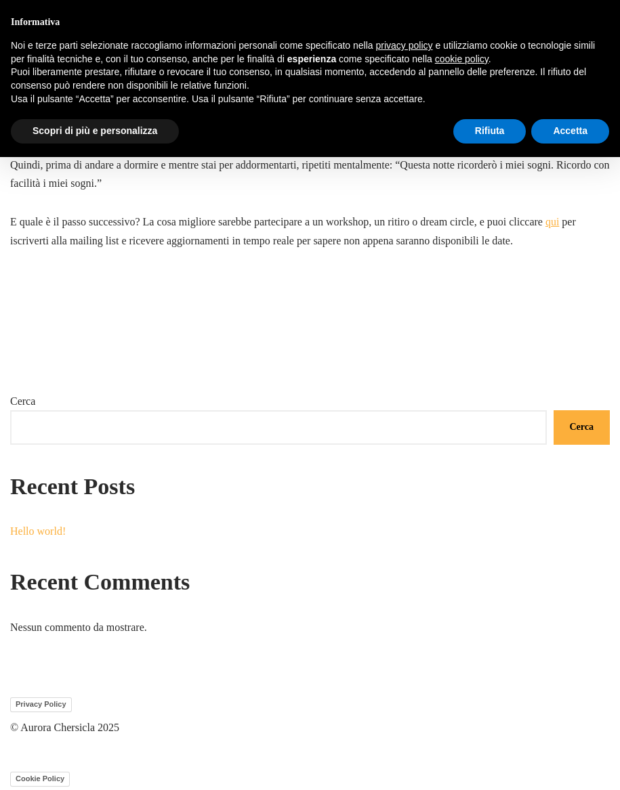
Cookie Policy (40, 778)
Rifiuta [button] (490, 130)
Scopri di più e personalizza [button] (95, 130)
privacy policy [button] (404, 45)
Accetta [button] (570, 130)
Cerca (22, 401)
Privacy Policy (41, 704)
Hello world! (38, 531)
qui (552, 221)
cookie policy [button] (462, 58)
